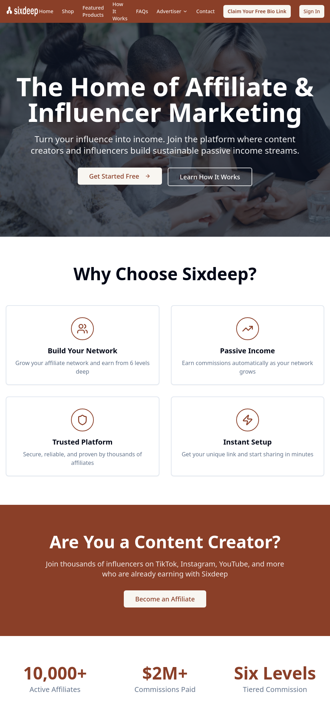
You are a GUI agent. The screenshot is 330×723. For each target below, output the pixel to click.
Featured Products (93, 11)
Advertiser (172, 11)
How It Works (119, 11)
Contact (205, 11)
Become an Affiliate (165, 599)
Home (46, 11)
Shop (68, 11)
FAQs (142, 11)
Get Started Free (120, 176)
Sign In (312, 11)
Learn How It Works (210, 177)
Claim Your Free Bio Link (257, 11)
